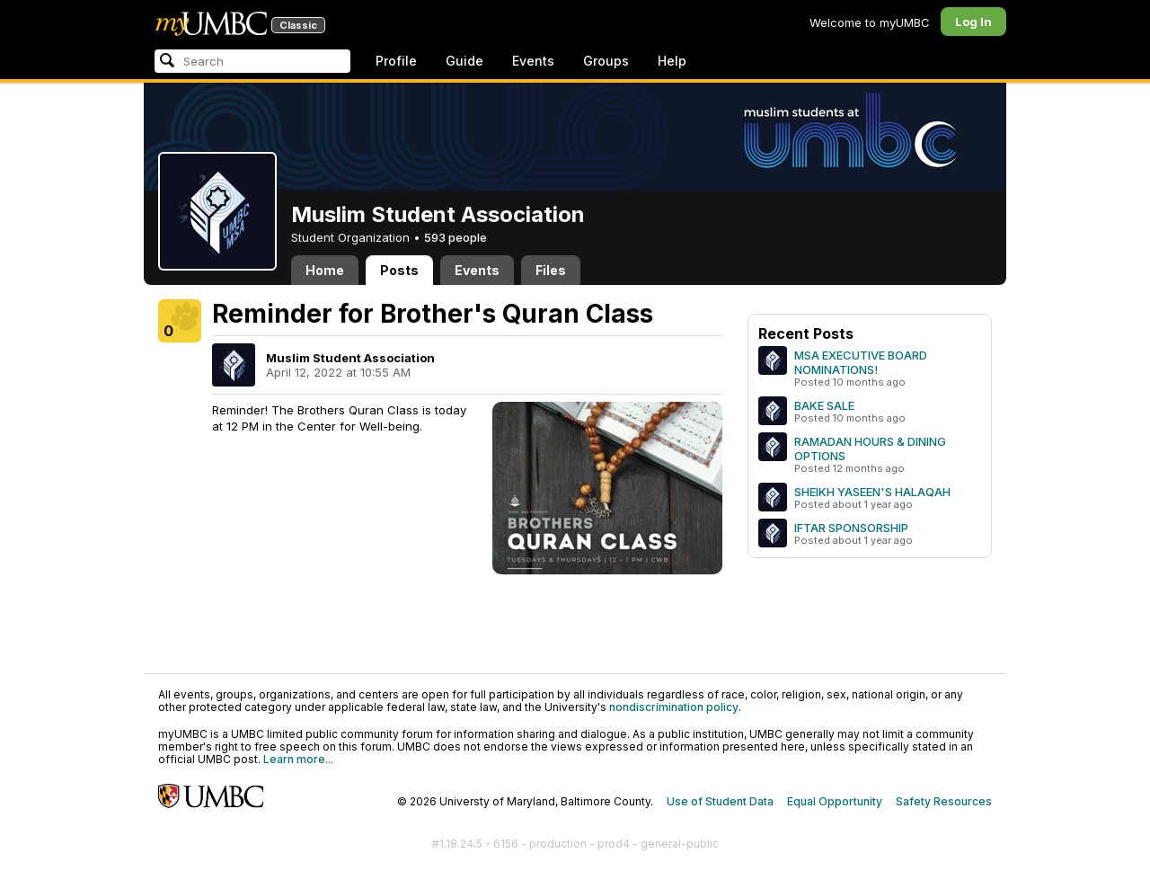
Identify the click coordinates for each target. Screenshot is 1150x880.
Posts (399, 270)
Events (533, 60)
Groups (606, 60)
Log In (973, 21)
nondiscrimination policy (674, 707)
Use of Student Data (720, 801)
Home (324, 270)
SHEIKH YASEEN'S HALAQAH (872, 491)
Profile (396, 60)
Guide (464, 60)
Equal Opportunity (834, 801)
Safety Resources (944, 801)
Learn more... (298, 759)
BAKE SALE (824, 405)
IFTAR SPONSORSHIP (851, 527)
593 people (455, 237)
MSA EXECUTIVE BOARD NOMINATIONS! (860, 362)
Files (550, 270)
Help (672, 60)
